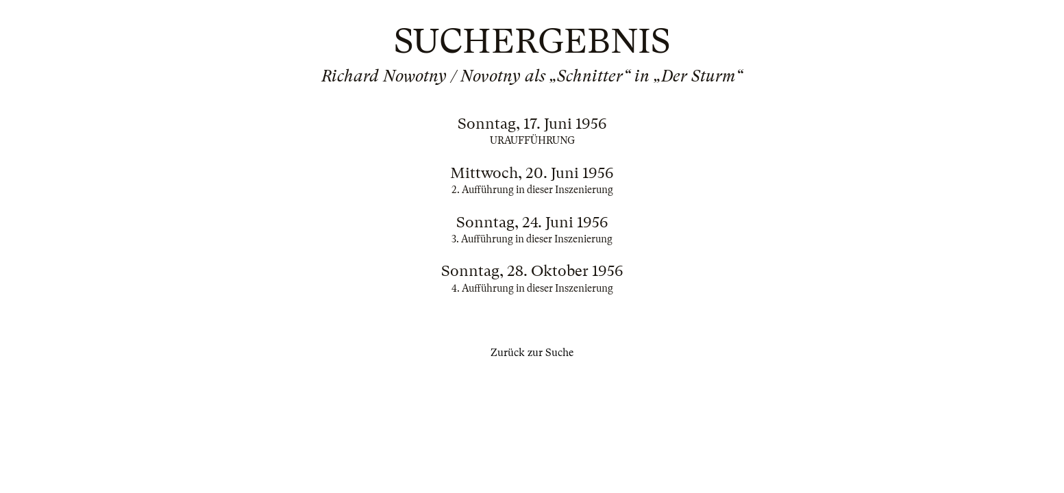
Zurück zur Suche (532, 352)
